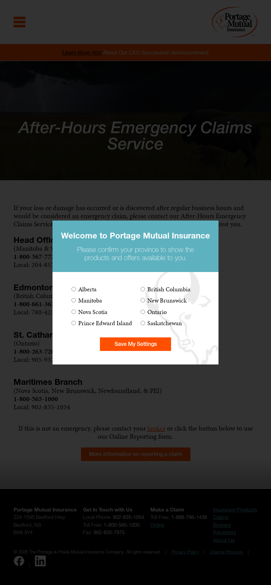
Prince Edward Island (105, 323)
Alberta (87, 289)
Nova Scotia (92, 312)
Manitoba (90, 300)
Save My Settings (135, 344)
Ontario (157, 312)
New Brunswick (167, 300)
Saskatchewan (164, 323)
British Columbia (168, 289)
